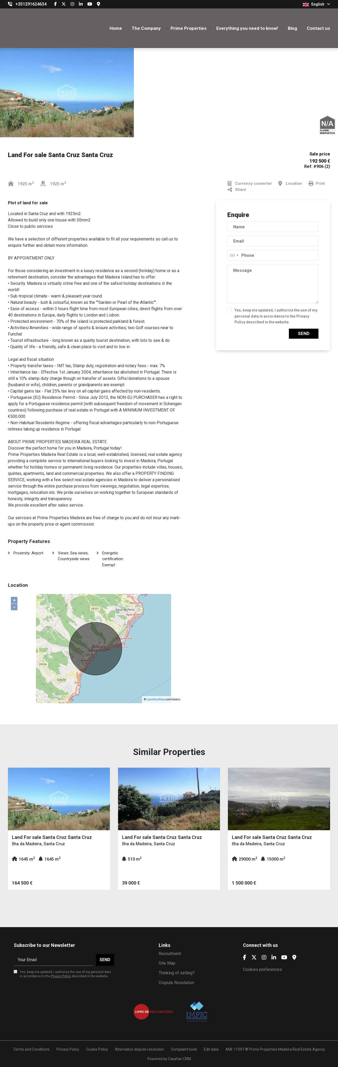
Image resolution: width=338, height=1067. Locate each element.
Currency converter (250, 183)
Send (303, 333)
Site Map (167, 963)
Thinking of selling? (177, 972)
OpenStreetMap (155, 699)
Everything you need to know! (247, 28)
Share (237, 189)
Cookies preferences (262, 969)
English (316, 4)
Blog (292, 28)
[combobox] (273, 255)
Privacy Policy (61, 976)
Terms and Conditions (31, 1049)
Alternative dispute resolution (139, 1049)
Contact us (318, 28)
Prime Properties (188, 28)
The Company (146, 28)
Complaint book (184, 1049)
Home (116, 28)
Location (290, 183)
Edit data (211, 1049)
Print (316, 183)
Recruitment (170, 953)
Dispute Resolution (176, 982)
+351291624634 (30, 4)
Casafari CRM (179, 1059)
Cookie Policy (97, 1049)
